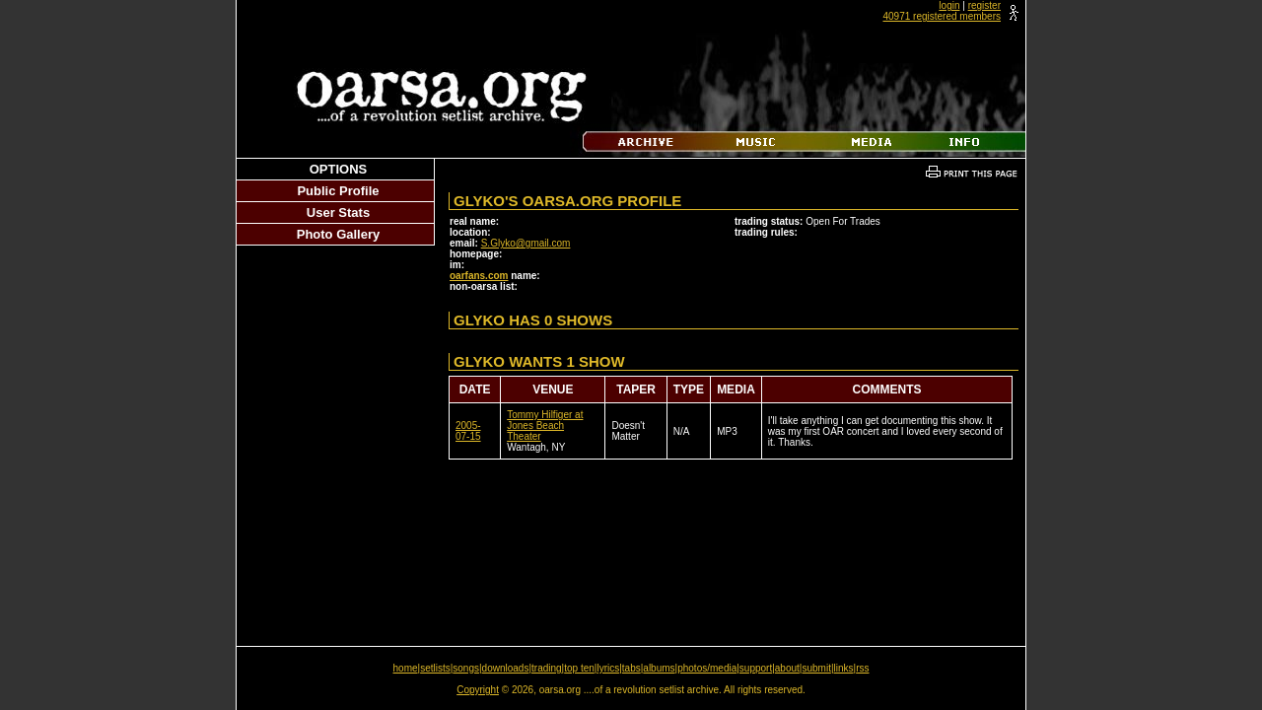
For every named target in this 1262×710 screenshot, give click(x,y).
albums (658, 668)
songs (466, 668)
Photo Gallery (339, 234)
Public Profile (338, 190)
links (844, 668)
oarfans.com (479, 275)
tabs (631, 668)
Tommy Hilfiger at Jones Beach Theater (545, 425)
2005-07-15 (468, 431)
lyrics (607, 668)
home (405, 668)
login (949, 5)
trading (546, 668)
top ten (579, 668)
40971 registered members (941, 16)
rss (862, 668)
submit (816, 668)
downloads (505, 668)
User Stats (338, 212)
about (787, 668)
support (755, 668)
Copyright (477, 689)
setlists (435, 668)
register (984, 5)
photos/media (706, 668)
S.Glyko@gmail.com (526, 243)
